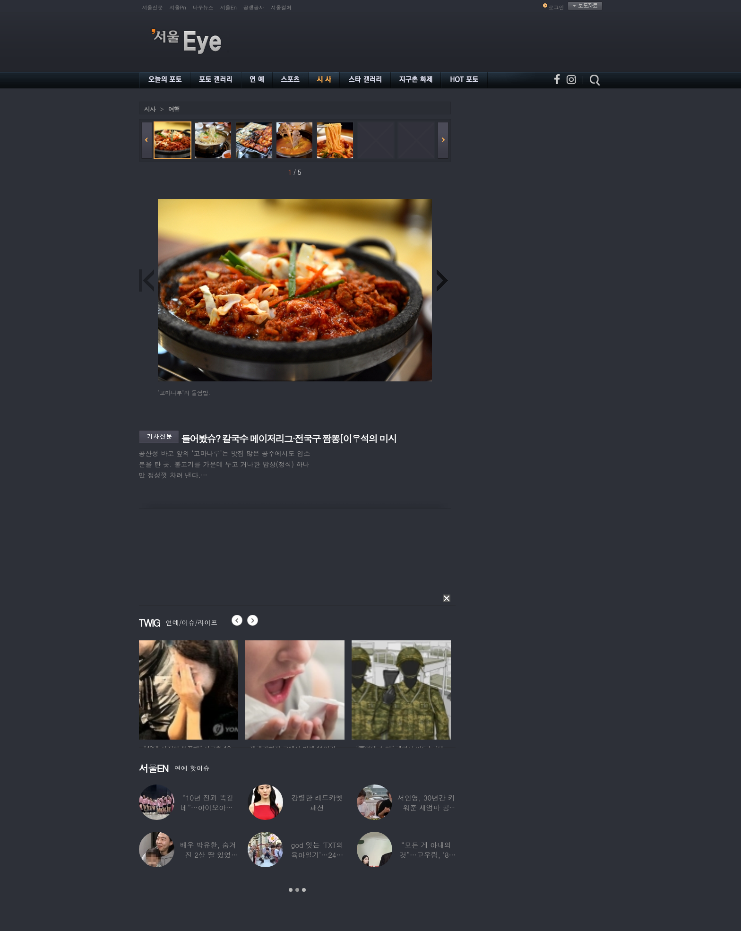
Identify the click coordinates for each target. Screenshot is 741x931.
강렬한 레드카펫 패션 (317, 802)
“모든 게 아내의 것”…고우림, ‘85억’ (426, 855)
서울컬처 (281, 7)
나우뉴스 (203, 7)
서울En (228, 7)
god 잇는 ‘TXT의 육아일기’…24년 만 (317, 855)
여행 (174, 108)
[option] (188, 688)
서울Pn (178, 7)
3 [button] (304, 890)
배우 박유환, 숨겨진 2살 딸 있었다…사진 (208, 855)
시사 (149, 108)
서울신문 (152, 7)
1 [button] (291, 890)
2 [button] (297, 890)
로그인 (556, 7)
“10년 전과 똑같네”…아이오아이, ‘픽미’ (208, 807)
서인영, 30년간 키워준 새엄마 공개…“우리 (426, 807)
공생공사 (253, 7)
